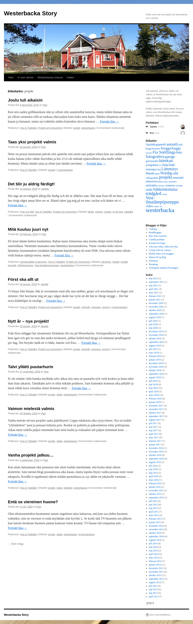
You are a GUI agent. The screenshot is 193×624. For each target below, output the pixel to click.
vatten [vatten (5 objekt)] (164, 194)
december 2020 (156, 303)
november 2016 (156, 451)
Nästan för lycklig (157, 257)
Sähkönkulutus (25, 265)
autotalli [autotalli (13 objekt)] (172, 144)
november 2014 (156, 529)
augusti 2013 (155, 582)
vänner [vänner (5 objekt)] (156, 206)
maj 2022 (153, 278)
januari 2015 (155, 522)
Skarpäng (153, 264)
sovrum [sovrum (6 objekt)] (179, 185)
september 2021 (156, 282)
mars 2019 (154, 352)
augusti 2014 (155, 540)
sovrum (105, 307)
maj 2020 (153, 328)
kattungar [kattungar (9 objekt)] (151, 169)
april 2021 (154, 289)
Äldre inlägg (15, 544)
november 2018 (156, 366)
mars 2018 (154, 395)
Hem (11, 77)
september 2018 (156, 373)
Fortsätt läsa (109, 121)
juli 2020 (153, 320)
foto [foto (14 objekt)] (179, 152)
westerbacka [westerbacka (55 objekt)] (160, 210)
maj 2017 (153, 430)
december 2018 (156, 363)
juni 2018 (153, 384)
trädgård (128, 211)
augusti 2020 (155, 317)
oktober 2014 (155, 533)
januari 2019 (155, 359)
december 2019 (156, 331)
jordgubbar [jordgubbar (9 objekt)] (152, 165)
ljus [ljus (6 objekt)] (159, 169)
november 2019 (156, 335)
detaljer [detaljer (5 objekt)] (149, 153)
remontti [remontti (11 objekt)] (178, 177)
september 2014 (156, 536)
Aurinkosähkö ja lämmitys (33, 262)
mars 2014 (154, 557)
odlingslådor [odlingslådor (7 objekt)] (152, 177)
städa (59, 394)
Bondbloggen (155, 232)
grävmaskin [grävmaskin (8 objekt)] (152, 161)
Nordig (115, 262)
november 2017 (156, 409)
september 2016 (156, 458)
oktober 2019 (155, 338)
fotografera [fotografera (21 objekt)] (155, 156)
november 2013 (156, 571)
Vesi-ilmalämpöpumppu (46, 265)
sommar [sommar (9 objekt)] (170, 185)
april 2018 (154, 391)
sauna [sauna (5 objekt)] (165, 182)
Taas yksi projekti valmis (32, 142)
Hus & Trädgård (28, 128)
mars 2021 (154, 292)
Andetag (153, 229)
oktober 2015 (155, 494)
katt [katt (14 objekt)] (172, 165)
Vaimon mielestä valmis (31, 408)
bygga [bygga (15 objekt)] (176, 148)
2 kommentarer (65, 170)
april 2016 (154, 476)
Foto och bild (27, 211)
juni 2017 (153, 426)
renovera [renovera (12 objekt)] (151, 181)
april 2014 (154, 554)
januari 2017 (155, 444)
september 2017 (156, 416)
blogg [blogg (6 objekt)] (148, 148)
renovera (95, 307)
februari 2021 (155, 296)
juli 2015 (153, 501)
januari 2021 (155, 299)
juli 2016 (153, 465)
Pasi (45, 105)
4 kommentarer (87, 534)
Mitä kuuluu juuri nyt (28, 229)
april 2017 (154, 434)
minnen (99, 211)
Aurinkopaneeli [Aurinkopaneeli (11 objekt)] (156, 144)
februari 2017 (155, 441)
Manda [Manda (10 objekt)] (150, 173)
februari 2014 (155, 561)
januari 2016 (155, 487)
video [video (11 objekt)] (149, 206)
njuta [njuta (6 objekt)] (157, 173)
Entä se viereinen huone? (33, 502)
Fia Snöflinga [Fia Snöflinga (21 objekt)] (164, 152)
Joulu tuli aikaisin (25, 100)
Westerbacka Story (30, 13)
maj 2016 (153, 472)
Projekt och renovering (50, 128)
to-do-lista (118, 211)
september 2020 (156, 313)
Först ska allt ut (23, 279)
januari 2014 (155, 564)
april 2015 (154, 511)
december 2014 (156, 525)
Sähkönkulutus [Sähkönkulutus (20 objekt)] (165, 189)
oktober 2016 (155, 455)
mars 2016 (154, 480)
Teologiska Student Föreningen (163, 267)
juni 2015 (153, 504)
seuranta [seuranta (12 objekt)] (151, 185)
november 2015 (156, 490)
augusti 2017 (155, 419)
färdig (91, 211)
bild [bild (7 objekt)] (180, 144)
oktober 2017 (155, 412)
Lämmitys (106, 262)
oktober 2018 (155, 370)
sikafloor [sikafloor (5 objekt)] (161, 186)
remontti (12, 265)
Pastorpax (153, 260)
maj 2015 (153, 508)
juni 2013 (153, 589)
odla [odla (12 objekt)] (175, 173)
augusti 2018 (155, 377)
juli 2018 (153, 381)
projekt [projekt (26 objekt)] (165, 177)
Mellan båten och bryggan (161, 253)
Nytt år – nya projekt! (28, 321)
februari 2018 (155, 398)
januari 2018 (155, 402)
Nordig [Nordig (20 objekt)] (166, 173)
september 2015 (156, 497)
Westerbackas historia (50, 77)
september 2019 (156, 342)
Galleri (70, 77)
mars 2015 (154, 515)
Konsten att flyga (157, 243)
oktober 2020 (155, 310)
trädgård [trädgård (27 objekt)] (153, 193)
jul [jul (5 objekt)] (160, 165)
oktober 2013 (155, 575)
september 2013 (156, 578)
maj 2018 (153, 388)
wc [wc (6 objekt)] (161, 206)
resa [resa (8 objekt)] (160, 181)
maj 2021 (153, 285)
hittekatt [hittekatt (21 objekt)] (166, 160)
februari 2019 (155, 356)
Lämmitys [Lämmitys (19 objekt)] (169, 169)
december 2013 (156, 568)
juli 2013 (153, 586)
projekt (76, 128)
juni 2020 (153, 324)
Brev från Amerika (158, 236)
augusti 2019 (155, 345)
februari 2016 (155, 483)
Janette (45, 189)
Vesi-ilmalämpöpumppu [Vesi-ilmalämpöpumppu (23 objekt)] (162, 199)
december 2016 (156, 448)
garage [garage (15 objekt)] (170, 157)
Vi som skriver (25, 77)
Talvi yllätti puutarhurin (30, 366)
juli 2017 (153, 423)
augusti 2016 (155, 462)
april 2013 (154, 596)
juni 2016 (153, 469)
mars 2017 (154, 437)
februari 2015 (155, 518)
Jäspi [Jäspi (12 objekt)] (165, 165)
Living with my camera (160, 250)
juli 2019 (153, 349)
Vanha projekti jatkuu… (31, 455)
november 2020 (156, 306)
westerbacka (88, 128)
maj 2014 (153, 550)
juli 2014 (153, 543)
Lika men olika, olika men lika (163, 246)
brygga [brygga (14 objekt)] (166, 148)
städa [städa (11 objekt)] (149, 189)
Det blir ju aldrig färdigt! (31, 184)
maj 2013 (153, 593)
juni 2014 (153, 547)
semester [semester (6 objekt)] (172, 181)
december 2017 (156, 405)
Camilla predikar (157, 239)
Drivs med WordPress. (160, 614)
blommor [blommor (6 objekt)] (156, 148)
